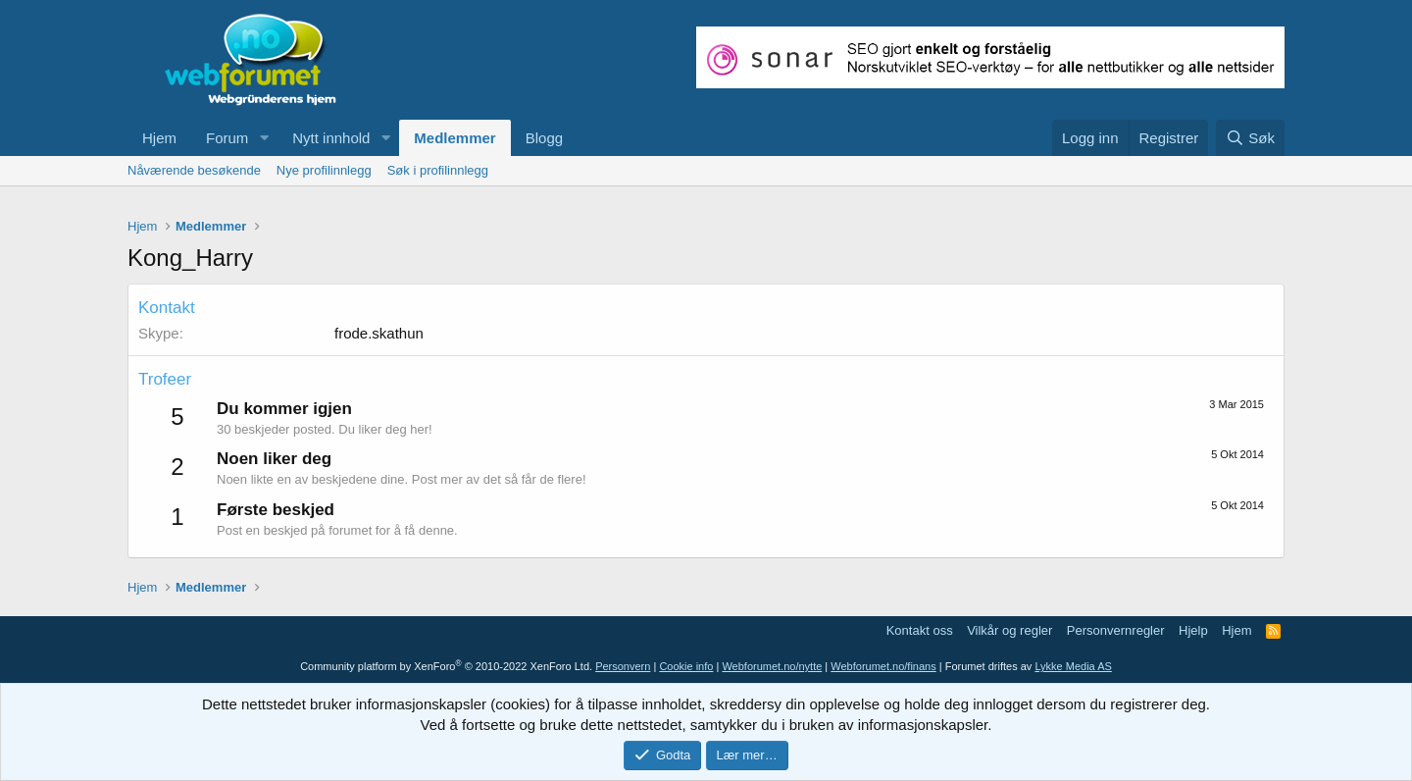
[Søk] (1250, 138)
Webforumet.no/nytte (772, 666)
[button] (263, 138)
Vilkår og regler (1009, 630)
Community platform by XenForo (446, 666)
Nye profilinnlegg (324, 170)
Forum (227, 138)
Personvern (622, 666)
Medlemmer (454, 138)
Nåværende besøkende (194, 170)
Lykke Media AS (1072, 666)
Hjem (159, 138)
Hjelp (1193, 630)
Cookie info (686, 666)
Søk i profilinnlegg (437, 170)
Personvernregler (1116, 630)
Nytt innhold (331, 138)
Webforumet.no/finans (883, 666)
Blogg (544, 138)
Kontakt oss (919, 630)
